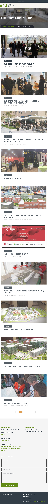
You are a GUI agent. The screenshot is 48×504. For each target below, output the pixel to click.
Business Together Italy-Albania (19, 64)
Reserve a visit (37, 1)
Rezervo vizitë (44, 1)
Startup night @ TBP (13, 179)
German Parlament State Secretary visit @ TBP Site (24, 292)
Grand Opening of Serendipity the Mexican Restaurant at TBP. (23, 141)
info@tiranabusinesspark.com (8, 434)
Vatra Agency (33, 501)
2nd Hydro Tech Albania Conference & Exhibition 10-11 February (21, 102)
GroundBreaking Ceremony (16, 404)
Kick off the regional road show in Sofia (23, 367)
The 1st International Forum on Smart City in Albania (24, 217)
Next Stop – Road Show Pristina (18, 330)
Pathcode (43, 501)
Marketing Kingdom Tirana (16, 255)
